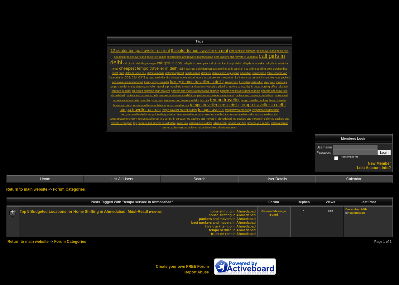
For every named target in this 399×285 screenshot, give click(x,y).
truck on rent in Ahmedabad (233, 234)
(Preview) (155, 211)
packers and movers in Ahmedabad (227, 219)
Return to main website (27, 189)
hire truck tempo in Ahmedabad (230, 226)
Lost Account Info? (374, 168)
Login (384, 152)
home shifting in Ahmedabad (232, 211)
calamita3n (357, 212)
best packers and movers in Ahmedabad (223, 222)
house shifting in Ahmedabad (232, 215)
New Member (379, 163)
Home (45, 179)
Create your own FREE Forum (182, 266)
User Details (277, 179)
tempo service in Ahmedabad (232, 230)
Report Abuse (197, 272)
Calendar (354, 179)
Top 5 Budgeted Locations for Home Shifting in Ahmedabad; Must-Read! (84, 211)
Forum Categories (69, 189)
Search (199, 179)
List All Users (122, 179)
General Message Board (274, 212)
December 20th (356, 209)
